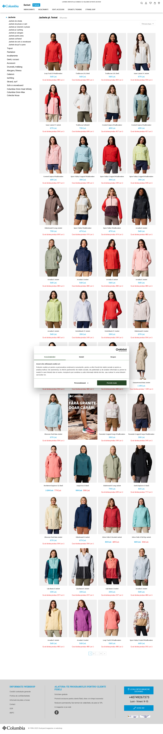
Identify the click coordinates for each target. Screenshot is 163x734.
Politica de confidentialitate (20, 696)
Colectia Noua (13, 95)
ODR (11, 709)
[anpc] (133, 718)
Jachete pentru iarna (16, 36)
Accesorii (11, 63)
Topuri (10, 48)
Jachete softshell (15, 39)
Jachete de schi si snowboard (20, 42)
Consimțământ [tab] (49, 357)
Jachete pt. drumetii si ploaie (19, 27)
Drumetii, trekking (75, 9)
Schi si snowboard (15, 85)
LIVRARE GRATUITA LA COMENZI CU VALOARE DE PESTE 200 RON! (81, 2)
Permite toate (112, 383)
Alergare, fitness (14, 70)
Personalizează (81, 383)
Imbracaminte (29, 9)
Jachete (11, 17)
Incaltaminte (43, 9)
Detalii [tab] (81, 357)
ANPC (12, 713)
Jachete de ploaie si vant (18, 24)
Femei (36, 5)
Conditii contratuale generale (20, 692)
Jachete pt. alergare (16, 33)
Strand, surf (90, 9)
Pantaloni (11, 52)
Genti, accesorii (58, 9)
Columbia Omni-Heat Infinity (19, 89)
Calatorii (10, 74)
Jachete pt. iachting (16, 30)
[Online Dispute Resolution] (145, 718)
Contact (12, 704)
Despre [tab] (113, 357)
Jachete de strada (15, 21)
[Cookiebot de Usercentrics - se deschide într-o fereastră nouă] (117, 350)
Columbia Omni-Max (16, 92)
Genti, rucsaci (13, 59)
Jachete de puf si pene (17, 45)
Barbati (27, 5)
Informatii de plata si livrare (20, 700)
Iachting (10, 78)
